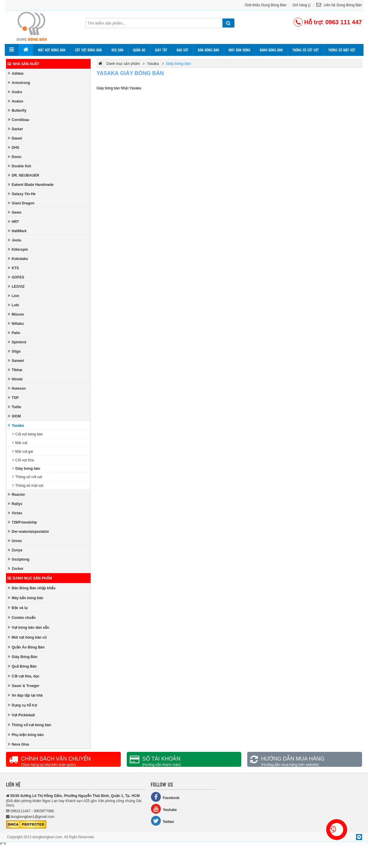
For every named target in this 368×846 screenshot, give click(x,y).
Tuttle (14, 407)
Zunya (15, 550)
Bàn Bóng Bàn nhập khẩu (32, 588)
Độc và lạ (18, 607)
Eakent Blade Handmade (31, 184)
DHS (13, 147)
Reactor (16, 494)
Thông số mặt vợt (341, 50)
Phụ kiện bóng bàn (26, 734)
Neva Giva (18, 744)
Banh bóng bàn (271, 50)
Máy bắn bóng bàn (25, 598)
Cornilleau (18, 119)
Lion (13, 295)
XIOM (14, 416)
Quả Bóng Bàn (22, 666)
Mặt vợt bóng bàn (51, 50)
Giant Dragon (21, 203)
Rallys (15, 503)
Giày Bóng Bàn (22, 656)
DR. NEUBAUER (23, 175)
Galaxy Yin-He (22, 194)
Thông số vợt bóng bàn (29, 725)
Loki (13, 305)
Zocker (15, 568)
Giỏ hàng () (301, 5)
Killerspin (18, 249)
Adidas (16, 73)
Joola (14, 240)
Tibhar (15, 370)
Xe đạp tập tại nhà (25, 695)
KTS (13, 268)
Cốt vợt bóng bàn (88, 50)
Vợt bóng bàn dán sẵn (28, 627)
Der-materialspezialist (28, 531)
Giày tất (161, 50)
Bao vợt (182, 50)
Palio (14, 333)
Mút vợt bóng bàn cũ (27, 637)
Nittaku (16, 323)
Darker (15, 129)
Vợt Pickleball (21, 715)
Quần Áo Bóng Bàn (26, 647)
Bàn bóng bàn (208, 50)
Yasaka (16, 425)
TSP (13, 397)
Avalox (15, 101)
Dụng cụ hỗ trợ (22, 705)
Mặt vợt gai (22, 451)
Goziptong (18, 559)
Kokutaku (18, 258)
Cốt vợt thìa (23, 460)
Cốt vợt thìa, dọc (23, 676)
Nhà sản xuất (23, 64)
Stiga (14, 351)
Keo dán (117, 50)
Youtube (164, 809)
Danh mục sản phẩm (29, 578)
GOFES (16, 277)
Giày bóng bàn (26, 468)
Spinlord (17, 342)
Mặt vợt (19, 442)
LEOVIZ (16, 286)
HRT (13, 221)
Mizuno (16, 314)
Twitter (162, 821)
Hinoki (15, 379)
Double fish (19, 166)
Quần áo (139, 50)
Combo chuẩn (22, 617)
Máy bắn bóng (239, 50)
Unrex (15, 540)
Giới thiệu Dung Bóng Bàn (265, 5)
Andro (15, 92)
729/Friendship (22, 522)
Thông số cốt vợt (305, 50)
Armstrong (19, 82)
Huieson (17, 388)
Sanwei (16, 360)
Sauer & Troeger (23, 685)
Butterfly (17, 110)
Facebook (165, 797)
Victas (15, 513)
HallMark (17, 231)
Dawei (15, 138)
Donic (15, 156)
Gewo (15, 212)
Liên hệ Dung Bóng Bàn (339, 5)
